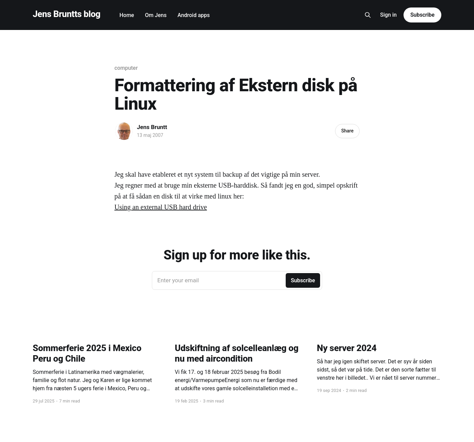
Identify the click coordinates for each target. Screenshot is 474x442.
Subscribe (422, 15)
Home (127, 15)
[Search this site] (367, 15)
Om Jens (156, 15)
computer (126, 68)
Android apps (193, 15)
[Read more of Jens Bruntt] (123, 131)
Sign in (388, 15)
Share (347, 130)
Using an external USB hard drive (160, 207)
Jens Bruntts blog (66, 14)
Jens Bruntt (152, 127)
